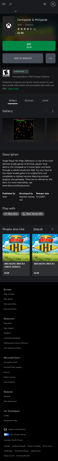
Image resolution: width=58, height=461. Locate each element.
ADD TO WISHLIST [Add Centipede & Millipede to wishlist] (23, 58)
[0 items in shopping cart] (45, 4)
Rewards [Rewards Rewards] (7, 396)
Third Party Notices (22, 451)
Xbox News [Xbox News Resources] (8, 323)
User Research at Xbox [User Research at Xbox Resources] (12, 348)
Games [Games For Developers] (6, 415)
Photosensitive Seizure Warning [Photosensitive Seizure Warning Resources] (16, 343)
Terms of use (47, 446)
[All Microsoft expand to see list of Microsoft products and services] (4, 4)
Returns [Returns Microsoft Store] (7, 372)
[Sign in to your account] (53, 4)
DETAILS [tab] (13, 100)
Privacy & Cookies (34, 446)
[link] (16, 255)
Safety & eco (36, 451)
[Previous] (46, 111)
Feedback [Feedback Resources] (7, 333)
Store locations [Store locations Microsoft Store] (9, 382)
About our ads (9, 456)
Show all (38, 229)
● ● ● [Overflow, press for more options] (50, 58)
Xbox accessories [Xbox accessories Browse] (10, 309)
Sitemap (7, 446)
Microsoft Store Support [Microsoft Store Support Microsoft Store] (13, 367)
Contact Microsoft (18, 446)
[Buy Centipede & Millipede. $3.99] (29, 46)
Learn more (13, 88)
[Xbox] (8, 11)
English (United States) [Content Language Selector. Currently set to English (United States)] (17, 429)
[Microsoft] (29, 2)
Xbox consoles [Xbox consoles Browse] (9, 294)
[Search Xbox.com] (10, 4)
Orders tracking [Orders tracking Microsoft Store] (9, 377)
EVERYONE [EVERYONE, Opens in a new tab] (20, 71)
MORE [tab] (45, 100)
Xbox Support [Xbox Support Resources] (9, 328)
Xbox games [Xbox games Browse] (8, 299)
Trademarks (8, 451)
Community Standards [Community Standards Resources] (12, 338)
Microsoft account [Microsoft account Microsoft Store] (10, 362)
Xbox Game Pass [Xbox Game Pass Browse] (10, 304)
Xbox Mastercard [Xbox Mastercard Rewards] (10, 401)
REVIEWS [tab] (29, 100)
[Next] (52, 111)
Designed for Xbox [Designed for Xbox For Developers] (10, 420)
